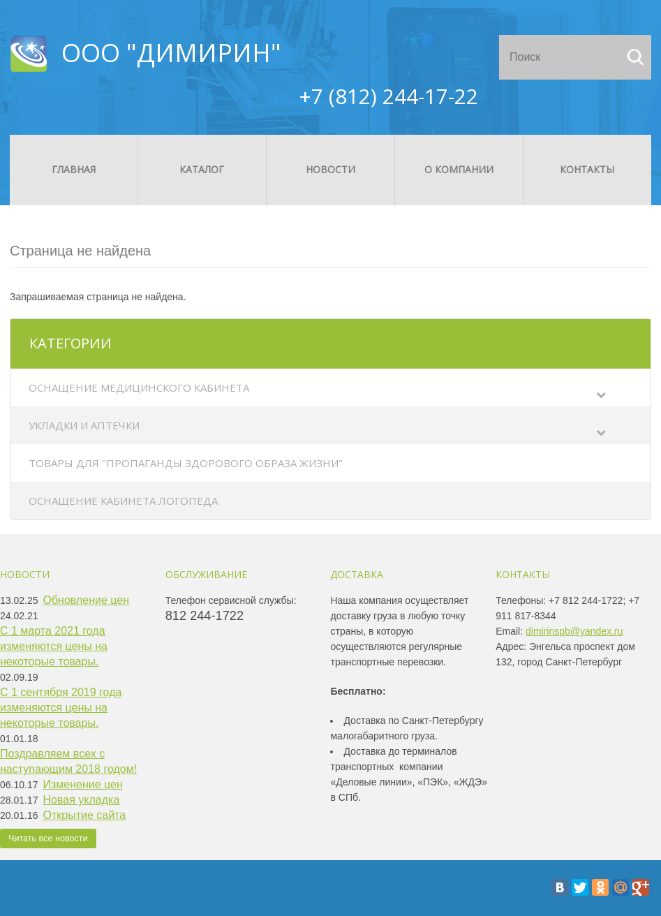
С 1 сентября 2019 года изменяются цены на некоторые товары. (60, 707)
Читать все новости (48, 838)
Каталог (201, 169)
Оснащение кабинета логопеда (123, 501)
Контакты (587, 169)
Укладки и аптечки (84, 425)
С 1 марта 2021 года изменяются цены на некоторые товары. (53, 646)
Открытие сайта (84, 815)
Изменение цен (83, 784)
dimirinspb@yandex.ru (574, 631)
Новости (330, 169)
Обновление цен (86, 600)
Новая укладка (81, 800)
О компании (458, 169)
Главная (74, 169)
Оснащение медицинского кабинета (139, 387)
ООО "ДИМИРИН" (171, 53)
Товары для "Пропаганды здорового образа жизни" (186, 463)
